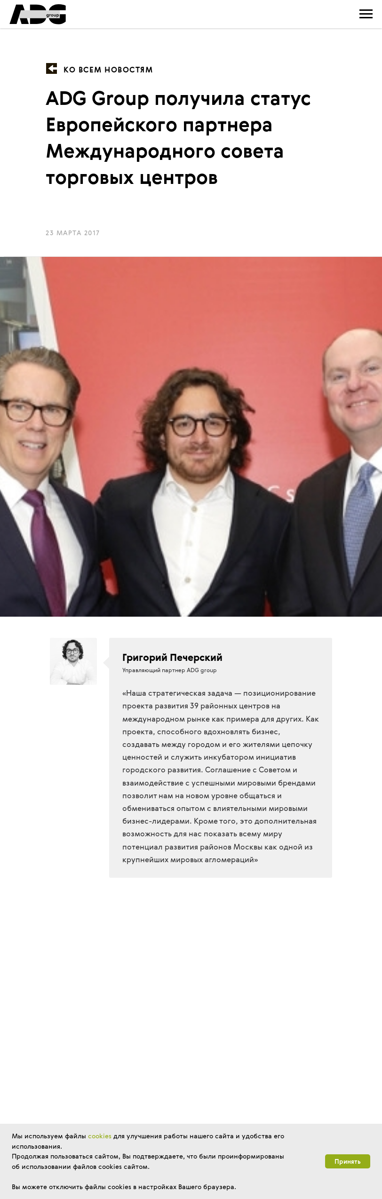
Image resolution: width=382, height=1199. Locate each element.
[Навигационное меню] (366, 14)
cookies (99, 1135)
